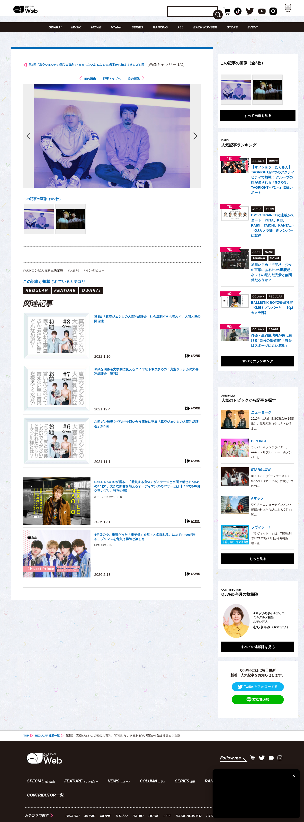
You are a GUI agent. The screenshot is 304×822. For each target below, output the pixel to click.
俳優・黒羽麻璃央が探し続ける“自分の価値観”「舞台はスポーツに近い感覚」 (271, 340)
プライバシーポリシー (182, 801)
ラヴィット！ (261, 527)
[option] (258, 617)
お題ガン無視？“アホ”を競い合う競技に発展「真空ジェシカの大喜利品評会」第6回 (146, 435)
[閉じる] (293, 775)
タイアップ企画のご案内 (96, 801)
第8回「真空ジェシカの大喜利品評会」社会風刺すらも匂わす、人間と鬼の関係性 (145, 329)
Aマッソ (257, 498)
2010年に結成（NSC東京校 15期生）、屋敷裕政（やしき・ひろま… (272, 423)
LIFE (168, 791)
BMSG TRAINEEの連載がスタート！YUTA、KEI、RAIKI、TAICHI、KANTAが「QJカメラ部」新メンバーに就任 (272, 225)
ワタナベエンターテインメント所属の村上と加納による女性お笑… (271, 509)
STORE (232, 27)
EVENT (252, 27)
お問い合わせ (57, 801)
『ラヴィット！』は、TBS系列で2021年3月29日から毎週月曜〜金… (271, 538)
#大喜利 (84, 280)
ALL (180, 27)
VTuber (116, 27)
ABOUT (31, 801)
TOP (26, 728)
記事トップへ (112, 88)
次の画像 (138, 88)
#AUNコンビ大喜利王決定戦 (47, 280)
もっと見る (257, 559)
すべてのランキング (257, 361)
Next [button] (285, 617)
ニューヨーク (261, 412)
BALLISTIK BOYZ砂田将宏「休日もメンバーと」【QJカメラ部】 (272, 308)
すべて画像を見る (257, 116)
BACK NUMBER (205, 27)
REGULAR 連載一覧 (49, 728)
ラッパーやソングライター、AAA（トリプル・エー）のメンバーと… (271, 452)
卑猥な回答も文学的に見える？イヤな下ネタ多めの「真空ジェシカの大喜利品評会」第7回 (146, 382)
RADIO (139, 791)
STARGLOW (261, 470)
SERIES (137, 27)
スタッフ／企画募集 (140, 801)
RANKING (160, 27)
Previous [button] (226, 617)
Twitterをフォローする (258, 679)
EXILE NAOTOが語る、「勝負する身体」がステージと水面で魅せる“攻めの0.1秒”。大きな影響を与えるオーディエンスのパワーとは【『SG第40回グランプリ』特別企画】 (146, 497)
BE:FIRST (259, 441)
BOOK (154, 791)
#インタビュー (108, 280)
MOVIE (96, 27)
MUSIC (76, 27)
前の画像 (85, 88)
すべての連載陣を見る (258, 640)
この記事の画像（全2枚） (45, 208)
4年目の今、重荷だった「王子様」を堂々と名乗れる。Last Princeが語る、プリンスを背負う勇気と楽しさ (146, 547)
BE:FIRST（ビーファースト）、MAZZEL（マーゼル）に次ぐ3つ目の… (272, 481)
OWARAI (54, 27)
